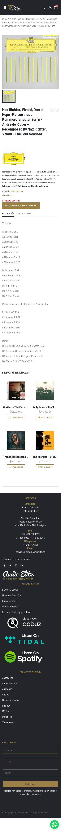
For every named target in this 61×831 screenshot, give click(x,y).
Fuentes (6, 705)
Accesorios (7, 677)
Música (12, 18)
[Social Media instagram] (16, 565)
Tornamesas (8, 722)
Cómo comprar (9, 600)
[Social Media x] (10, 565)
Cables (5, 694)
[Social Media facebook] (5, 565)
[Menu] (5, 7)
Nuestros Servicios (11, 595)
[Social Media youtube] (21, 565)
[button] (43, 7)
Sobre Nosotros (10, 589)
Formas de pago (10, 606)
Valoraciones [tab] (24, 213)
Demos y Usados (10, 700)
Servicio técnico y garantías (16, 612)
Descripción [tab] (8, 213)
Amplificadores (9, 683)
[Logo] (14, 8)
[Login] (50, 7)
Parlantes (7, 716)
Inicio (5, 18)
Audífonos (7, 688)
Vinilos (21, 18)
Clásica (9, 195)
